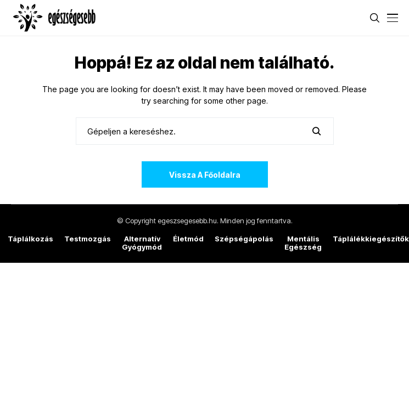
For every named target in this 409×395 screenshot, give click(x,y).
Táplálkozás (30, 239)
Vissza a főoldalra (204, 174)
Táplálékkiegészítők (371, 239)
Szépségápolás (244, 239)
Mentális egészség (303, 243)
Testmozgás (87, 239)
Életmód (188, 239)
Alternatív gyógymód (142, 243)
